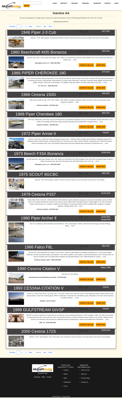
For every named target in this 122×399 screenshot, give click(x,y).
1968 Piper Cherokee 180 (38, 114)
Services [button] (85, 3)
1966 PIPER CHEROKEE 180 (39, 73)
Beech (66, 374)
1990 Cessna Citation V (38, 268)
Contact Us (84, 382)
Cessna (66, 370)
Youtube (48, 377)
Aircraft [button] (63, 3)
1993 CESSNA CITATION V (39, 288)
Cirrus (65, 386)
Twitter (43, 377)
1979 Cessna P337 (38, 194)
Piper (65, 378)
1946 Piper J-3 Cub (38, 32)
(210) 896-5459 (51, 322)
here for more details (71, 274)
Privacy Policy (85, 378)
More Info (101, 65)
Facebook (37, 377)
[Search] (33, 3)
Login (116, 3)
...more (74, 60)
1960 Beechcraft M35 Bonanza (38, 52)
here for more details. (102, 38)
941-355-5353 (62, 277)
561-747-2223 (51, 301)
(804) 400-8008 (56, 260)
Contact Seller (86, 65)
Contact (107, 3)
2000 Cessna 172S (38, 331)
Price (50, 26)
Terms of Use (85, 370)
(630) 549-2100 (52, 86)
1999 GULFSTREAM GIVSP (38, 309)
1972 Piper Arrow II (38, 133)
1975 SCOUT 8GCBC (38, 174)
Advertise (97, 3)
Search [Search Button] (26, 5)
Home (55, 3)
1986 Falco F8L (38, 247)
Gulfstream (67, 382)
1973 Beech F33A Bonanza (38, 153)
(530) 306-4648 (55, 63)
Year (44, 26)
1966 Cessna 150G (38, 94)
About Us (84, 374)
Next (30, 26)
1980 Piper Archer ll (38, 218)
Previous (12, 26)
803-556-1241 (54, 105)
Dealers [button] (74, 3)
